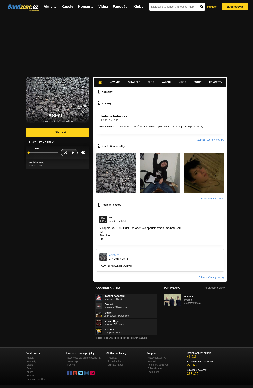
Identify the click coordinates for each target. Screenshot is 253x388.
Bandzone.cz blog (36, 379)
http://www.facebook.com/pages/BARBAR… (132, 239)
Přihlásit (212, 6)
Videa (103, 6)
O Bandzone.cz (156, 368)
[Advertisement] (126, 43)
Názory (166, 82)
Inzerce (71, 365)
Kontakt (152, 361)
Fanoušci (120, 6)
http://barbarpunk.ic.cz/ (124, 235)
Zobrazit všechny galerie (211, 198)
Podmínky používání (158, 365)
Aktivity (50, 6)
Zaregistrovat (235, 6)
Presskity (112, 357)
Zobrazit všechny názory (211, 277)
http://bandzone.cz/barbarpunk (123, 231)
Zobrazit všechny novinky (210, 139)
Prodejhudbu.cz (115, 361)
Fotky (198, 82)
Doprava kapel (115, 365)
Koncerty (85, 6)
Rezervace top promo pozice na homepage (83, 359)
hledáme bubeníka (113, 116)
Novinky (115, 82)
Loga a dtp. (154, 372)
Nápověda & (157, 357)
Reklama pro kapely (214, 287)
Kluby (138, 6)
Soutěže (31, 375)
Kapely (67, 6)
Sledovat (57, 132)
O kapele (134, 82)
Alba (150, 82)
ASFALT (114, 255)
